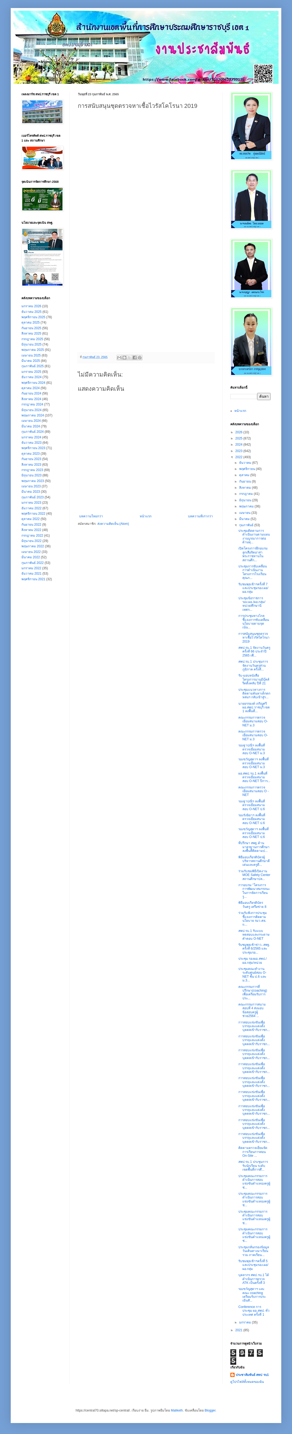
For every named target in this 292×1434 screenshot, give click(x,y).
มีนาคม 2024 (30, 426)
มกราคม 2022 (31, 568)
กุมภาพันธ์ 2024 (32, 432)
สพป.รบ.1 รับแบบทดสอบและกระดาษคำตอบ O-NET (253, 934)
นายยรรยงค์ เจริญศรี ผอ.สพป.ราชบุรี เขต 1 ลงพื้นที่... (254, 707)
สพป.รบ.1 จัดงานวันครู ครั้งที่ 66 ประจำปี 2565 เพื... (254, 651)
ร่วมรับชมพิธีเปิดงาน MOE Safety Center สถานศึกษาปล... (254, 875)
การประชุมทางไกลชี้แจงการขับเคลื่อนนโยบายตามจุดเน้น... (253, 621)
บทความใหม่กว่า (91, 516)
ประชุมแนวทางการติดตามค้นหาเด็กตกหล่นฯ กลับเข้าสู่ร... (254, 693)
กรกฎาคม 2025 (32, 339)
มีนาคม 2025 (30, 361)
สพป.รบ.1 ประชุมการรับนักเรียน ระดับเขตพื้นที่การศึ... (253, 1165)
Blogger (210, 1410)
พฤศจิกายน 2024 (33, 383)
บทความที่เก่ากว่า (200, 516)
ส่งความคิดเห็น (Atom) (113, 524)
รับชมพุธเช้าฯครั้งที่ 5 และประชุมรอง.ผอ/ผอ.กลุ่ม (253, 1265)
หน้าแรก (145, 516)
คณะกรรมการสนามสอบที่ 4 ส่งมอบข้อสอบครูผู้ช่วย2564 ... (252, 1010)
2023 (239, 451)
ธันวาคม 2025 (31, 312)
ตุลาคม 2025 (30, 322)
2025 (239, 438)
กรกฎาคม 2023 (32, 470)
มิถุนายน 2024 (31, 410)
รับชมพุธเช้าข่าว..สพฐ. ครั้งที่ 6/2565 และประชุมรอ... (254, 948)
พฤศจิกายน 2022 (33, 513)
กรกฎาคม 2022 (32, 535)
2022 (239, 457)
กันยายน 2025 (31, 328)
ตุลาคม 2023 (30, 454)
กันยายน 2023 (31, 459)
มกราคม (245, 1322)
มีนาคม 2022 (30, 557)
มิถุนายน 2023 (31, 475)
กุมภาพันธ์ (246, 525)
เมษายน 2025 (31, 355)
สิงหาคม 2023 (31, 464)
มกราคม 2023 (31, 502)
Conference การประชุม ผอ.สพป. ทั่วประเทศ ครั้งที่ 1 (253, 1311)
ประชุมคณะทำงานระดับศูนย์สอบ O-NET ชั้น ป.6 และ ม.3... (252, 974)
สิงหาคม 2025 (31, 333)
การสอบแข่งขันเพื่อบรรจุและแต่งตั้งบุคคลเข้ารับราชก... (254, 1026)
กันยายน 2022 (31, 524)
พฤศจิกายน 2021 (33, 579)
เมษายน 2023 (31, 486)
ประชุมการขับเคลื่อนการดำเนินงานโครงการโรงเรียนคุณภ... (252, 572)
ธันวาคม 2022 (31, 508)
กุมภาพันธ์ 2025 (32, 366)
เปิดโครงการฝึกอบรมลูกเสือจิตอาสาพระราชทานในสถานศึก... (253, 554)
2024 (239, 444)
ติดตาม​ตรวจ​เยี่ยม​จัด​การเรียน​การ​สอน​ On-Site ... (252, 1152)
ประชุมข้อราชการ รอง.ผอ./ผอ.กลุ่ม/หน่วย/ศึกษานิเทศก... (251, 604)
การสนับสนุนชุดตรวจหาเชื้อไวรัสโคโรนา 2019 (253, 637)
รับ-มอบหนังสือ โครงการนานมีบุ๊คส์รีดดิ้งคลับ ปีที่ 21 (253, 679)
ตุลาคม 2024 (30, 388)
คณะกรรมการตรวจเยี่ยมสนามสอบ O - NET (253, 791)
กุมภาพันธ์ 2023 (32, 497)
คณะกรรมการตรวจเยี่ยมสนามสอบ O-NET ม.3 (253, 721)
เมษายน (245, 513)
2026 (239, 432)
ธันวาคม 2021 (31, 573)
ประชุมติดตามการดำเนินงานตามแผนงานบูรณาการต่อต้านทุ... (254, 536)
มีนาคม (244, 519)
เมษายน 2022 (31, 552)
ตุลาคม (244, 475)
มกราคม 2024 (31, 437)
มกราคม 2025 (31, 372)
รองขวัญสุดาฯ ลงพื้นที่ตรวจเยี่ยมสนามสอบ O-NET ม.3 (253, 763)
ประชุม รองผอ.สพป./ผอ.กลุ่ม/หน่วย (252, 960)
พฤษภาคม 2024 (32, 415)
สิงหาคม (245, 488)
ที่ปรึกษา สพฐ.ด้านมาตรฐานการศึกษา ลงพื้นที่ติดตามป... (253, 847)
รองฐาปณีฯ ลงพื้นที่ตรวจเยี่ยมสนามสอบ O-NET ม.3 (251, 749)
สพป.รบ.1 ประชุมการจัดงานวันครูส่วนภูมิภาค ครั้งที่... (253, 665)
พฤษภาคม (246, 506)
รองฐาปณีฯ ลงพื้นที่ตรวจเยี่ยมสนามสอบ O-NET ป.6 (251, 805)
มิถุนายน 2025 (31, 344)
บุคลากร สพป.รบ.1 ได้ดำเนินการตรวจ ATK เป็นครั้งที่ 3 (253, 1279)
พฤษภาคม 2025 (32, 350)
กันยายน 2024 (31, 393)
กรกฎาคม (246, 494)
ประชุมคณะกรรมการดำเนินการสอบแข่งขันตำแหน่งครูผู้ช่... (254, 1181)
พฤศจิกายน (247, 469)
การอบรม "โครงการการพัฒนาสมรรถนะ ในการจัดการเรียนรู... (254, 890)
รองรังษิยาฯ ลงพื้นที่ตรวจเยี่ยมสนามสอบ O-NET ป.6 (251, 819)
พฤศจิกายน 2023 (33, 448)
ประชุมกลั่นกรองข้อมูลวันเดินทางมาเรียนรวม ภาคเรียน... (253, 1251)
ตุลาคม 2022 (30, 519)
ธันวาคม (245, 463)
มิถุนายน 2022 (31, 541)
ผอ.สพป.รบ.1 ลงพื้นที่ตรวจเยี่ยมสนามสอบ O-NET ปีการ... (254, 777)
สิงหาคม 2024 (31, 399)
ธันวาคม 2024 (31, 377)
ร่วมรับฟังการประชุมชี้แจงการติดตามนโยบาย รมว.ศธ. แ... (252, 918)
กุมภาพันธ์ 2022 (32, 563)
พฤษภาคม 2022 (32, 546)
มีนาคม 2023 (30, 492)
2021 (239, 1330)
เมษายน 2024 (31, 421)
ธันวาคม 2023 (31, 443)
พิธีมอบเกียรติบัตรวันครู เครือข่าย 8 (252, 904)
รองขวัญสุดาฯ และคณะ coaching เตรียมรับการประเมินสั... (252, 1294)
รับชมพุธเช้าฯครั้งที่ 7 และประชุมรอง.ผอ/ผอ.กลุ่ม (253, 588)
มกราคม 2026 (31, 306)
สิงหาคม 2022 (31, 530)
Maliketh (177, 1410)
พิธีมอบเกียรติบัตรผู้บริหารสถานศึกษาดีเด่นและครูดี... (254, 861)
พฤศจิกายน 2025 (33, 317)
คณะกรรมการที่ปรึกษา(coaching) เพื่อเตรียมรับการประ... (252, 992)
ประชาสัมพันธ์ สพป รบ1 (252, 1375)
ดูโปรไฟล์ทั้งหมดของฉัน (247, 1382)
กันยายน (245, 481)
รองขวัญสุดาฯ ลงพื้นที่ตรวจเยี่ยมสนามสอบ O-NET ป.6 (253, 833)
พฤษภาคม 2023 (32, 481)
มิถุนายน (245, 500)
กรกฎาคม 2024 (32, 404)
